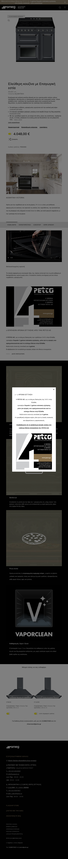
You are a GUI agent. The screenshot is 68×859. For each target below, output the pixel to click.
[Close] (54, 389)
